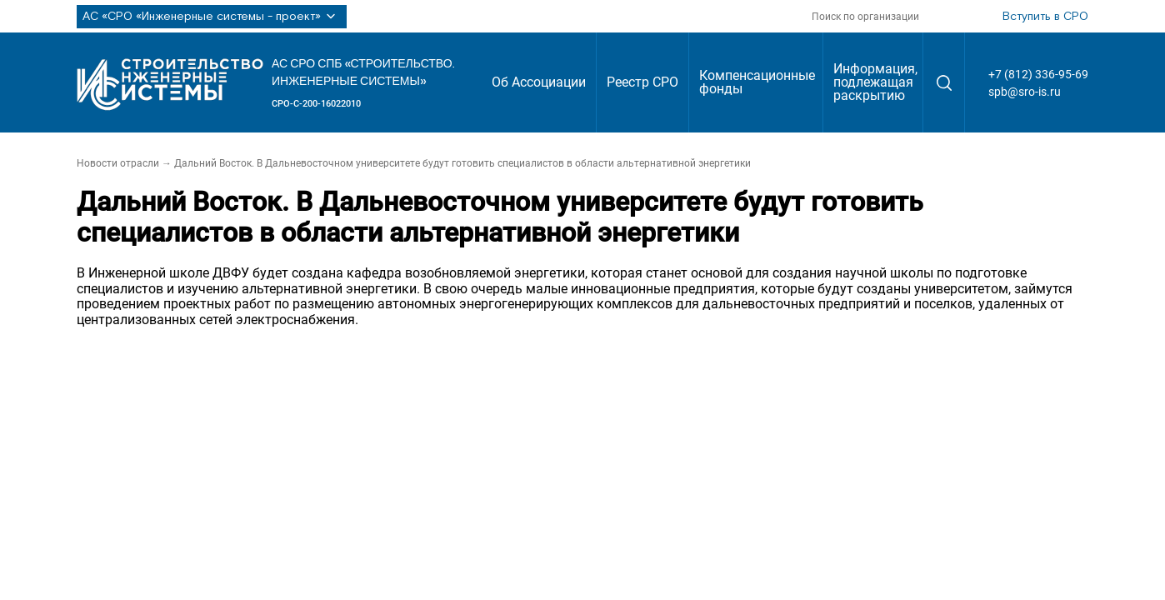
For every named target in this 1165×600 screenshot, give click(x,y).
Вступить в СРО (1045, 16)
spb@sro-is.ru (1024, 91)
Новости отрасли (118, 163)
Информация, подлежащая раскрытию (875, 82)
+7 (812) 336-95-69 (1038, 74)
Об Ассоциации (539, 82)
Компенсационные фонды (757, 82)
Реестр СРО (642, 82)
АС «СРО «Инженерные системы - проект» (211, 17)
